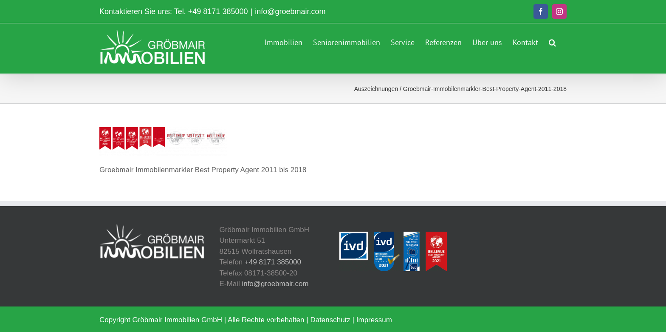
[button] (552, 41)
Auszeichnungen (376, 88)
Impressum (374, 320)
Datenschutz (330, 320)
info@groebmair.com (290, 11)
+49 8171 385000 (218, 11)
